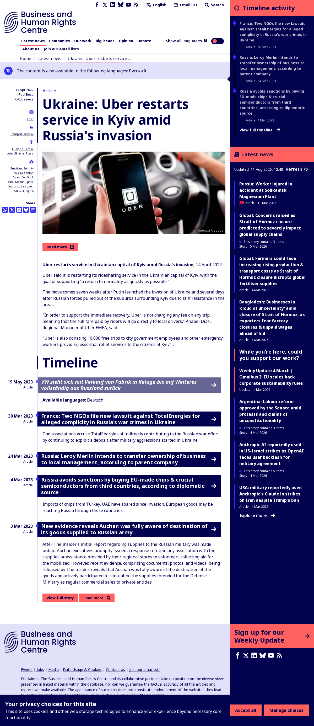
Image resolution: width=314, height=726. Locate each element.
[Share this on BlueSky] (26, 210)
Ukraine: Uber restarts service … (99, 58)
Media (53, 669)
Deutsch (95, 400)
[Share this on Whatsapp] (5, 210)
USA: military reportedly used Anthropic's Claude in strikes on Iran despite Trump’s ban (270, 494)
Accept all (245, 710)
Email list (185, 4)
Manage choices (286, 710)
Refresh (297, 169)
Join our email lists (61, 48)
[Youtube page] (128, 5)
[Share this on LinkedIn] (19, 210)
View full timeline (260, 130)
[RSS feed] (136, 5)
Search (214, 4)
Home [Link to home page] (25, 58)
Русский (137, 71)
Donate (144, 40)
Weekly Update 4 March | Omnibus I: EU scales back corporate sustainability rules (271, 377)
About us (30, 48)
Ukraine (19, 153)
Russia (30, 153)
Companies (59, 40)
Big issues (105, 40)
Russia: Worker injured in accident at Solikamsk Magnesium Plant (265, 190)
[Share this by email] (33, 210)
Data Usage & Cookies (82, 669)
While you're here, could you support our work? (270, 354)
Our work (82, 40)
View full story (60, 597)
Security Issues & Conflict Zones (23, 173)
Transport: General (22, 134)
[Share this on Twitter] (12, 210)
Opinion (126, 40)
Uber (30, 119)
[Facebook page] (97, 5)
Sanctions (16, 168)
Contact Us (115, 669)
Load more (93, 598)
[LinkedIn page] (113, 5)
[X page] (105, 5)
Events (27, 669)
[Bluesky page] (120, 5)
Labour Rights (24, 182)
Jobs (40, 669)
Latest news (33, 40)
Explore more (257, 515)
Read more (60, 246)
